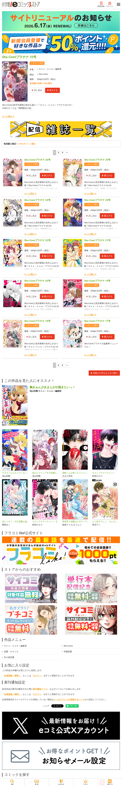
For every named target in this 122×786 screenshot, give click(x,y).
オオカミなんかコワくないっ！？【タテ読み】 (16, 473)
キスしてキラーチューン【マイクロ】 (46, 521)
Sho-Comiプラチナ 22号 (37, 240)
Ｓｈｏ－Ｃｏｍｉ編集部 (50, 69)
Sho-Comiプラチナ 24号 (37, 200)
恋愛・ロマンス (11, 651)
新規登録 (101, 4)
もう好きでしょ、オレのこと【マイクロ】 (106, 521)
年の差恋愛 (9, 657)
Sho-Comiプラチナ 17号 (97, 321)
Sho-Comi (43, 74)
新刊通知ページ (40, 689)
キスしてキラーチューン (103, 473)
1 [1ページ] (54, 152)
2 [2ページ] (58, 152)
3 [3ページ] (62, 152)
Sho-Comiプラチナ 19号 (97, 280)
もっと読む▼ (8, 116)
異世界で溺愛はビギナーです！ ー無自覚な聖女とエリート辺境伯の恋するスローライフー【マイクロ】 (76, 521)
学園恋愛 (68, 651)
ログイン (109, 4)
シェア (46, 706)
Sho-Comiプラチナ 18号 (37, 321)
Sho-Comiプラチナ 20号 (37, 280)
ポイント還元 (38, 63)
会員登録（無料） (12, 675)
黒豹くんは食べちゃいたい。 (75, 473)
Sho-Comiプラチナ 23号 (97, 200)
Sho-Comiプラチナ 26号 (37, 159)
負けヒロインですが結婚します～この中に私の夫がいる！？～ (46, 473)
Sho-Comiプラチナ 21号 (97, 240)
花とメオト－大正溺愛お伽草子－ (16, 521)
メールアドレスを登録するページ (69, 699)
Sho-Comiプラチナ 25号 (97, 159)
